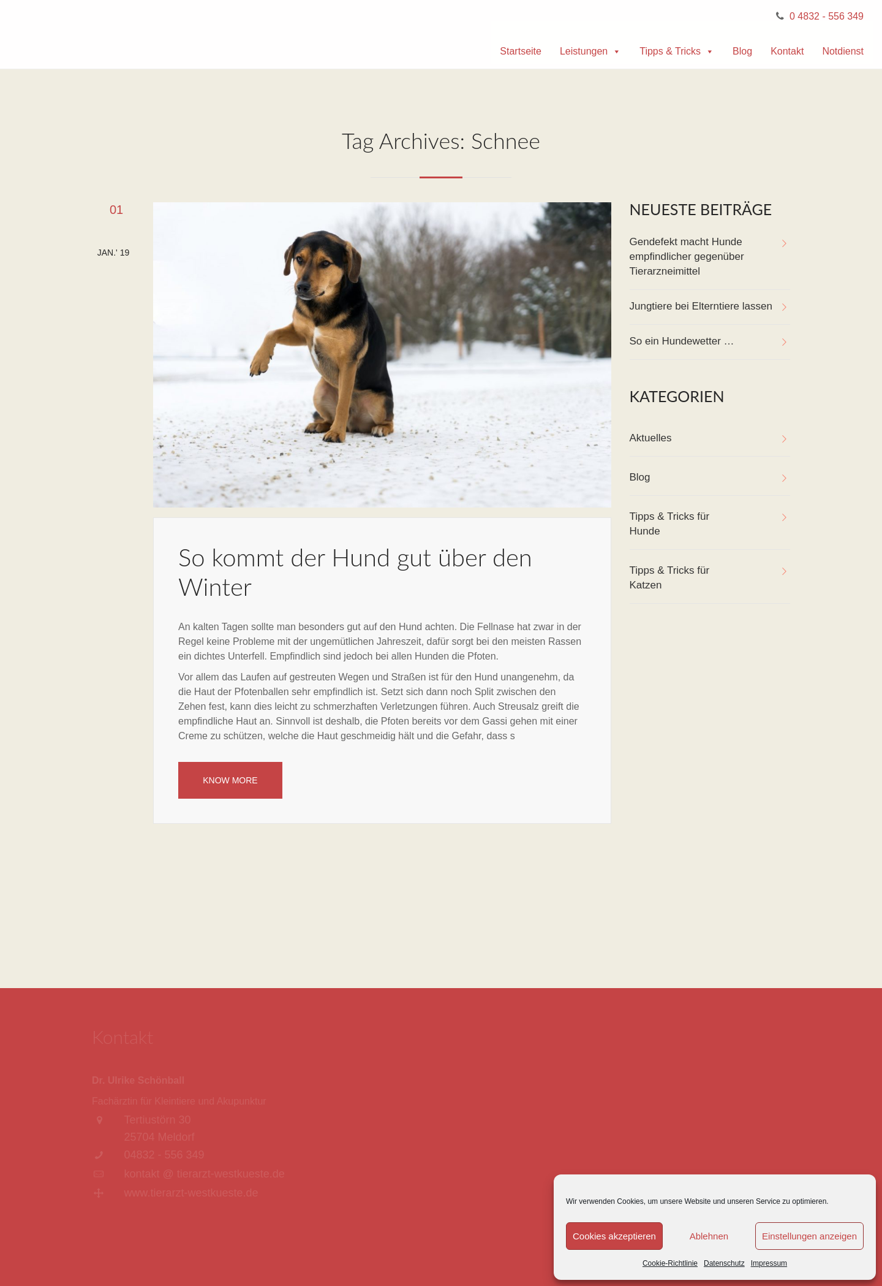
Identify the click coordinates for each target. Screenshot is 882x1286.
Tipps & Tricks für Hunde (670, 524)
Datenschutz (724, 1263)
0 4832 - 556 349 (827, 16)
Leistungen (590, 51)
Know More (230, 780)
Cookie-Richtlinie (670, 1263)
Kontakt (787, 51)
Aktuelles (651, 438)
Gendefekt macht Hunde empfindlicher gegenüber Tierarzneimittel (687, 256)
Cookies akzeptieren (614, 1236)
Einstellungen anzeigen (809, 1236)
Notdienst (843, 51)
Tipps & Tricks (676, 51)
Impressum (769, 1263)
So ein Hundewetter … (682, 341)
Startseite (520, 51)
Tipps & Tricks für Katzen (670, 578)
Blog (742, 51)
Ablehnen (709, 1236)
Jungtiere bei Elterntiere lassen (701, 306)
